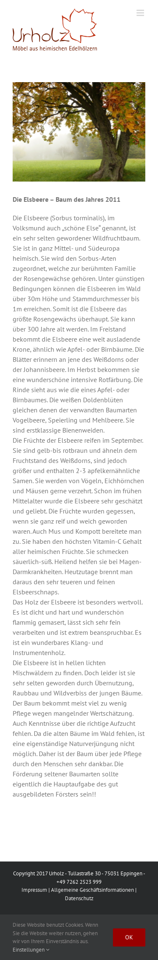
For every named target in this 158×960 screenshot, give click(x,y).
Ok (129, 937)
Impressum (34, 889)
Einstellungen (31, 949)
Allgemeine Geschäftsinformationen (92, 889)
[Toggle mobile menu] (141, 12)
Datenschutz (79, 898)
